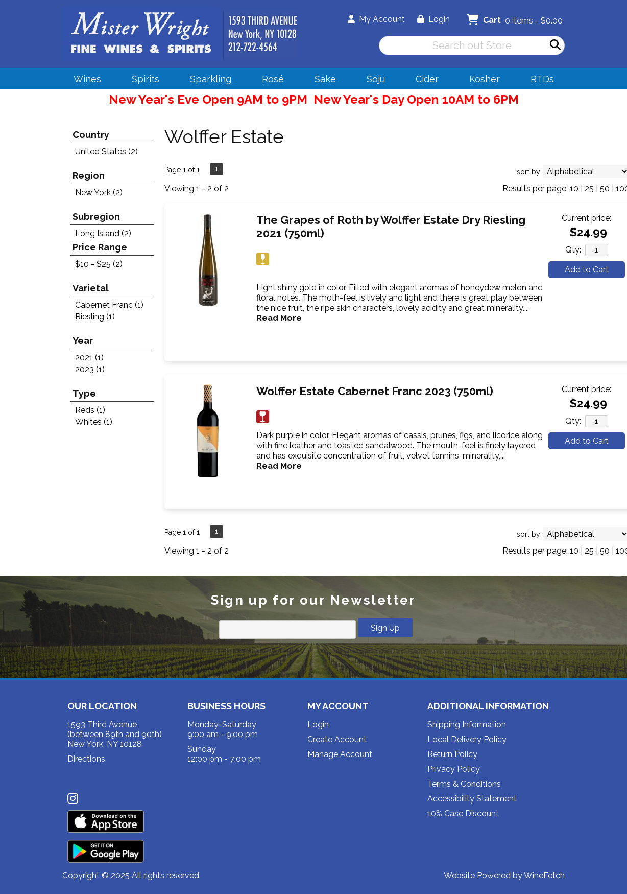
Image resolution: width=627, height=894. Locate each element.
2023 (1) (90, 369)
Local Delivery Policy (467, 739)
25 (589, 188)
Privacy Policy (453, 769)
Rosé (273, 79)
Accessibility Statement (472, 799)
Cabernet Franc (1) (109, 305)
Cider (424, 80)
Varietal (91, 288)
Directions (86, 759)
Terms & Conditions (464, 784)
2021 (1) (89, 357)
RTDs (542, 79)
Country (91, 134)
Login (433, 19)
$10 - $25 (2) (99, 264)
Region (89, 175)
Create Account (337, 739)
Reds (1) (90, 410)
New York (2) (99, 192)
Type (84, 393)
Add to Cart (587, 269)
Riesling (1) (95, 317)
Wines (84, 80)
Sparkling (207, 80)
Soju (372, 80)
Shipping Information (466, 724)
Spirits (142, 80)
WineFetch (544, 875)
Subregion (96, 216)
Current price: (586, 218)
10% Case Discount (463, 813)
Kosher (484, 79)
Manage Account (339, 754)
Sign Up (385, 628)
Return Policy (452, 754)
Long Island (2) (103, 233)
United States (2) (106, 151)
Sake (325, 79)
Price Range (100, 247)
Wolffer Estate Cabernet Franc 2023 (374, 391)
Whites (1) (93, 422)
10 (574, 188)
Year (83, 340)
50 (605, 188)
